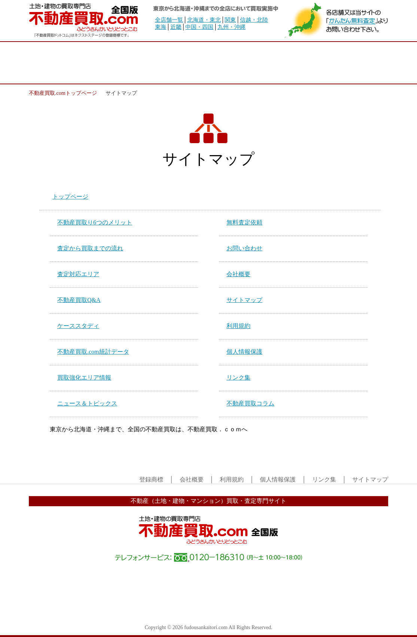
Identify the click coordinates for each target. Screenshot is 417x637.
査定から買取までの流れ (90, 248)
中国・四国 (199, 27)
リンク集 (238, 377)
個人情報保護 (244, 351)
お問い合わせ (244, 248)
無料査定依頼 (244, 222)
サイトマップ (244, 300)
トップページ (70, 196)
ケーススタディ (78, 326)
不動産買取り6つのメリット (94, 222)
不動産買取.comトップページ (63, 93)
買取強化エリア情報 (84, 377)
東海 (160, 27)
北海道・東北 (204, 20)
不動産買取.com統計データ (93, 351)
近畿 (176, 27)
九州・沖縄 (231, 27)
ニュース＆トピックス (87, 403)
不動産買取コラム (250, 403)
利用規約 (238, 326)
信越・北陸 (254, 20)
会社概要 (238, 274)
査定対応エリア (78, 274)
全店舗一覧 (169, 20)
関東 (230, 20)
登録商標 (151, 479)
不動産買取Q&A (79, 300)
